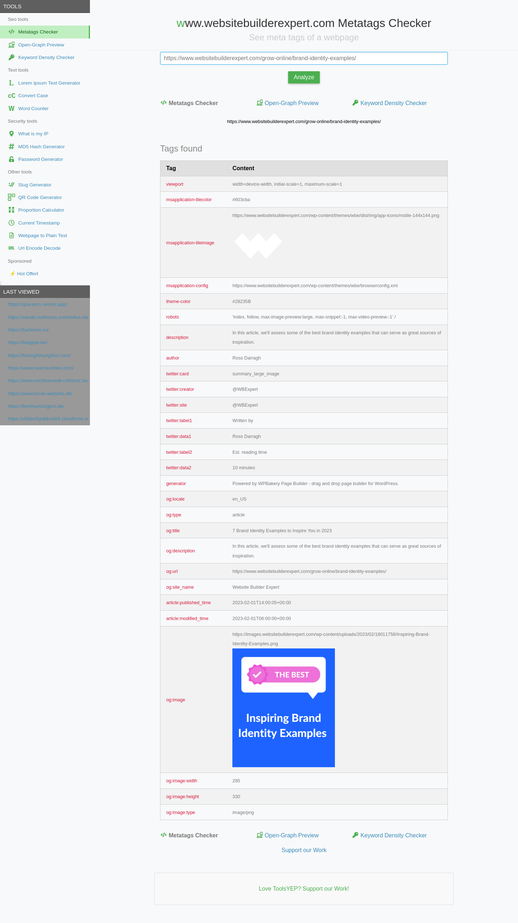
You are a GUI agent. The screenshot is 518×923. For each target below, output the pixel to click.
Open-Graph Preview (287, 102)
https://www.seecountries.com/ (41, 368)
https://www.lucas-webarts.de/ (40, 393)
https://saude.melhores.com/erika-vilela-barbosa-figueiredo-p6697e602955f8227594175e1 (48, 317)
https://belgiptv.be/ (27, 342)
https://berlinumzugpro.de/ (36, 406)
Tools (12, 6)
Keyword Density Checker (389, 102)
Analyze (304, 77)
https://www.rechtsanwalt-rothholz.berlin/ (48, 380)
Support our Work (303, 850)
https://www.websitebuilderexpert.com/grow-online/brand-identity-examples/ (304, 121)
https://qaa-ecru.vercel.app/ (37, 304)
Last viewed (21, 292)
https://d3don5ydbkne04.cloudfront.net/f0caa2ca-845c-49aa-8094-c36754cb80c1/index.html (48, 418)
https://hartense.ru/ (28, 329)
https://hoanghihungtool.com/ (39, 355)
